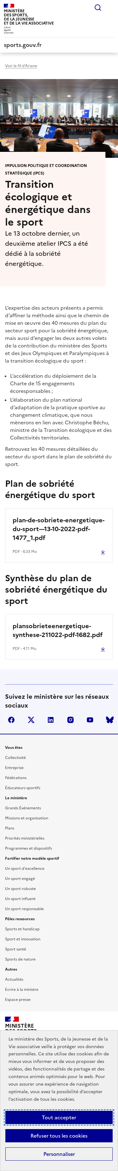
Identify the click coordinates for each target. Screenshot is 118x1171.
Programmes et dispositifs (28, 848)
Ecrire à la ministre (21, 989)
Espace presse (18, 999)
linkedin (50, 720)
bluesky (110, 720)
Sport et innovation (22, 939)
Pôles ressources (20, 919)
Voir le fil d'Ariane (21, 66)
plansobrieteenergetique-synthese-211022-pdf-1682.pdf (58, 630)
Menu (110, 7)
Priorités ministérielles (24, 838)
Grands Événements (23, 808)
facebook (11, 720)
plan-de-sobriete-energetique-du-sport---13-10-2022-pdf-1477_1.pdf (58, 528)
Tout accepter (59, 1117)
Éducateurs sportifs (22, 788)
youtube (90, 720)
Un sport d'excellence (24, 868)
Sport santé (15, 949)
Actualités (14, 979)
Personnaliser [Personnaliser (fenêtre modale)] (59, 1154)
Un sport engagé (20, 878)
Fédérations (15, 778)
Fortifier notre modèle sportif (32, 858)
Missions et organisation (26, 818)
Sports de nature (20, 959)
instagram (70, 720)
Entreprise (14, 768)
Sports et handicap (22, 929)
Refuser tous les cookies (59, 1135)
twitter (31, 720)
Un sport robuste (20, 889)
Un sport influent (20, 899)
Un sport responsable (24, 909)
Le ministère (16, 798)
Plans (9, 828)
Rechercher (98, 7)
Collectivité (15, 758)
